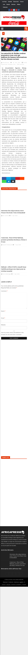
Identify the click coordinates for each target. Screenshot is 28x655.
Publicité (11, 582)
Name (3, 311)
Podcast (13, 584)
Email (3, 318)
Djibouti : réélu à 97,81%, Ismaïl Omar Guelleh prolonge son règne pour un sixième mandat (13, 269)
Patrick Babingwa (6, 274)
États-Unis (16, 1)
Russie (8, 4)
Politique (10, 64)
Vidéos (18, 4)
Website (3, 325)
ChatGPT (18, 584)
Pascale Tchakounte (7, 244)
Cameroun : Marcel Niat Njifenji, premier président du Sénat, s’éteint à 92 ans (14, 240)
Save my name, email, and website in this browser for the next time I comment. (12, 333)
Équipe (9, 584)
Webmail (5, 582)
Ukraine (13, 4)
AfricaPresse (6, 62)
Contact (24, 584)
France (22, 1)
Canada (10, 1)
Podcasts (5, 7)
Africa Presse (9, 579)
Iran (4, 4)
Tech (14, 64)
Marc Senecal (5, 215)
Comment (4, 291)
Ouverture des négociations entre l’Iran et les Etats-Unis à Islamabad (18, 556)
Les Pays (4, 1)
